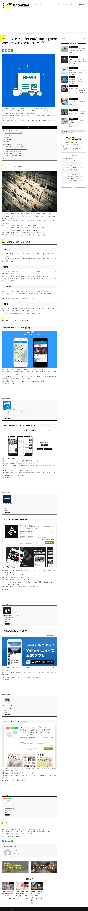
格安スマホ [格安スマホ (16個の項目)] (65, 180)
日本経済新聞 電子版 (9, 504)
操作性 (7, 137)
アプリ (18, 46)
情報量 (7, 141)
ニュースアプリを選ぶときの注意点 (13, 133)
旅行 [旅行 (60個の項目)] (68, 178)
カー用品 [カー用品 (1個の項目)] (70, 165)
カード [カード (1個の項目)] (64, 165)
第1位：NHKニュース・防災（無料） (15, 147)
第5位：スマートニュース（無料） (14, 155)
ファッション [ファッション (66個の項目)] (65, 172)
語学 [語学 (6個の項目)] (81, 180)
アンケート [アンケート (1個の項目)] (65, 163)
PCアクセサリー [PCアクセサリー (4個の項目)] (70, 158)
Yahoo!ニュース (7, 706)
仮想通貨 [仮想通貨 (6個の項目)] (71, 176)
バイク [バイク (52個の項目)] (70, 169)
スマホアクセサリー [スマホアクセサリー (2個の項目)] (78, 167)
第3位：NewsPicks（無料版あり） (14, 151)
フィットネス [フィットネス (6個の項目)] (74, 172)
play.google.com (6, 398)
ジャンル (8, 135)
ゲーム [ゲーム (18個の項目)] (64, 167)
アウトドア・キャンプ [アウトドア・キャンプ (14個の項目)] (67, 160)
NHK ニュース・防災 (9, 410)
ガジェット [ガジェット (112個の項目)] (77, 165)
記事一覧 (16, 853)
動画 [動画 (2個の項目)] (81, 176)
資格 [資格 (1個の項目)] (64, 183)
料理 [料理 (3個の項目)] (64, 178)
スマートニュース (8, 806)
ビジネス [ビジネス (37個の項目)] (77, 169)
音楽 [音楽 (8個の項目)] (72, 183)
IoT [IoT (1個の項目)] (63, 158)
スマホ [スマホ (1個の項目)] (69, 167)
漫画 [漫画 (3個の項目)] (71, 180)
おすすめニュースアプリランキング (13, 144)
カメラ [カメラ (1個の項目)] (79, 163)
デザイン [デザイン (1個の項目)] (64, 169)
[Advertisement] (44, 20)
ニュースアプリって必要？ (11, 130)
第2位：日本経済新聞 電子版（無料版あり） (16, 149)
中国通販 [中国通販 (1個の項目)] (64, 176)
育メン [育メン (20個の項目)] (76, 180)
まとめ (6, 158)
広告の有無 (8, 139)
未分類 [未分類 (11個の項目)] (78, 178)
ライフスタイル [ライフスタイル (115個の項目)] (66, 174)
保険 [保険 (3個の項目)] (77, 176)
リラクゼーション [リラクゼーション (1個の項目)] (76, 174)
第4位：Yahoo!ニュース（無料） (14, 153)
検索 (84, 38)
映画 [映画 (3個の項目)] (73, 178)
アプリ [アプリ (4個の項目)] (76, 160)
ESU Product (16, 909)
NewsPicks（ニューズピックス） (12, 615)
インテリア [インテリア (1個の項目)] (72, 163)
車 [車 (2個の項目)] (67, 183)
